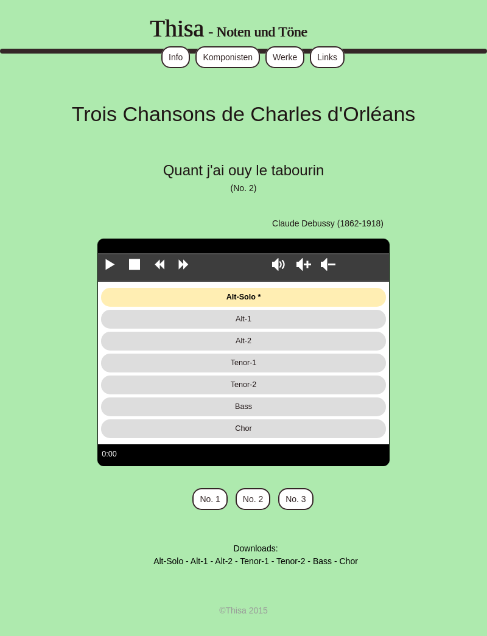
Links (327, 57)
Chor (243, 428)
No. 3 (296, 499)
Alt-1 (243, 319)
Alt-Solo (241, 297)
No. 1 (210, 499)
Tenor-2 (244, 384)
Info (176, 57)
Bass (243, 406)
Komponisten (228, 57)
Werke (285, 57)
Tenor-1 (244, 362)
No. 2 (253, 499)
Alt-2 (243, 341)
